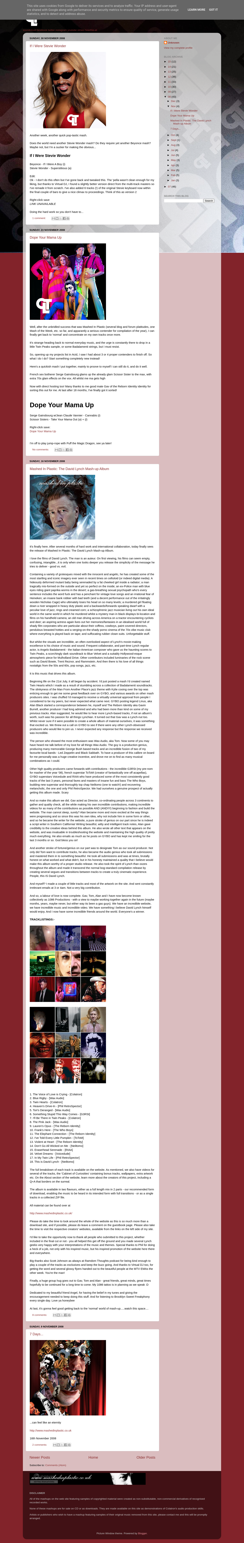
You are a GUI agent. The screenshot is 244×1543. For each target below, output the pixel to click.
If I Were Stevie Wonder (48, 46)
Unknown (173, 42)
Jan (173, 180)
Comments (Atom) (55, 1465)
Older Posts (145, 1457)
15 (170, 61)
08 (170, 96)
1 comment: (39, 218)
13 (170, 71)
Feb (173, 175)
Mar (173, 170)
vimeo (80, 30)
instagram (61, 30)
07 (170, 186)
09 (170, 91)
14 (170, 66)
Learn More (196, 9)
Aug (173, 145)
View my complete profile (178, 47)
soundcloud (29, 30)
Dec (173, 101)
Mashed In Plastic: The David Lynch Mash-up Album (69, 469)
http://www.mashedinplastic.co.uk (50, 1430)
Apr (173, 165)
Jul (173, 150)
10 (170, 86)
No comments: (41, 449)
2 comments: (40, 1444)
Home (93, 1457)
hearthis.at (91, 30)
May (174, 160)
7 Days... (36, 1334)
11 (170, 81)
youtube (72, 30)
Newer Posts (40, 1457)
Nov (173, 106)
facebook (42, 30)
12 (170, 76)
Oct (173, 135)
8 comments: (40, 1315)
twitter (51, 30)
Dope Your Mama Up (46, 237)
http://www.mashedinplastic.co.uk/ (51, 1213)
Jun (173, 155)
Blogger (142, 1533)
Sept (174, 140)
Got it (213, 9)
